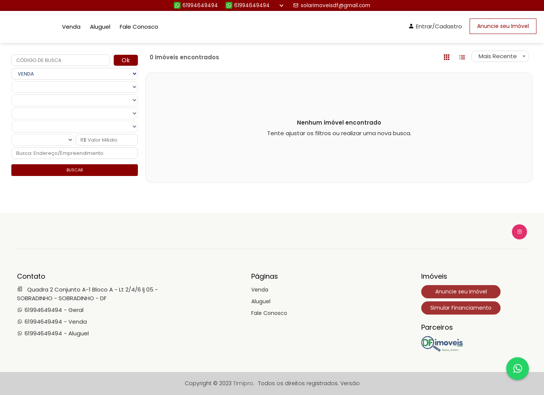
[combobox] (500, 56)
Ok (126, 60)
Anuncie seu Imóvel (503, 26)
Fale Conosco (139, 27)
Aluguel (100, 27)
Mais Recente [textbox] (498, 56)
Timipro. (243, 383)
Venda (71, 27)
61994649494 (196, 5)
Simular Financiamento (460, 308)
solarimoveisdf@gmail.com (331, 5)
